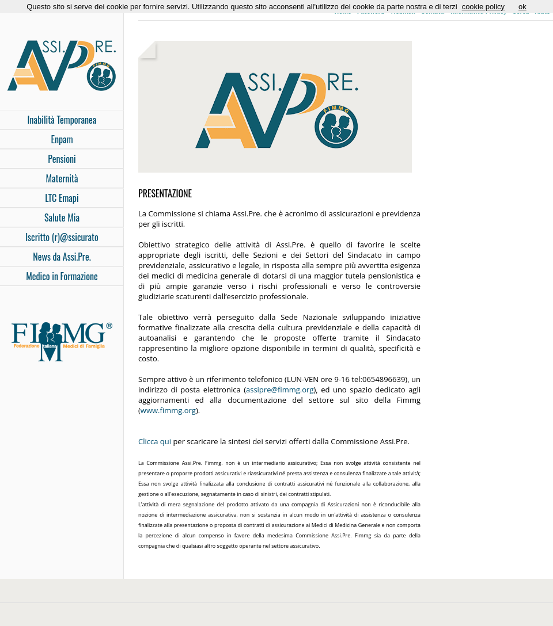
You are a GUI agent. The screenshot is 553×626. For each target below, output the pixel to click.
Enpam (62, 139)
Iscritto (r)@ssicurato (62, 237)
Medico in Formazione (62, 276)
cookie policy (483, 6)
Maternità (62, 178)
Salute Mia (61, 217)
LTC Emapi (61, 198)
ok (522, 6)
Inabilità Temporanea (62, 120)
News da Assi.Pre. (61, 257)
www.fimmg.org (168, 410)
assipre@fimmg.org (280, 389)
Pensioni (61, 159)
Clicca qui (154, 441)
